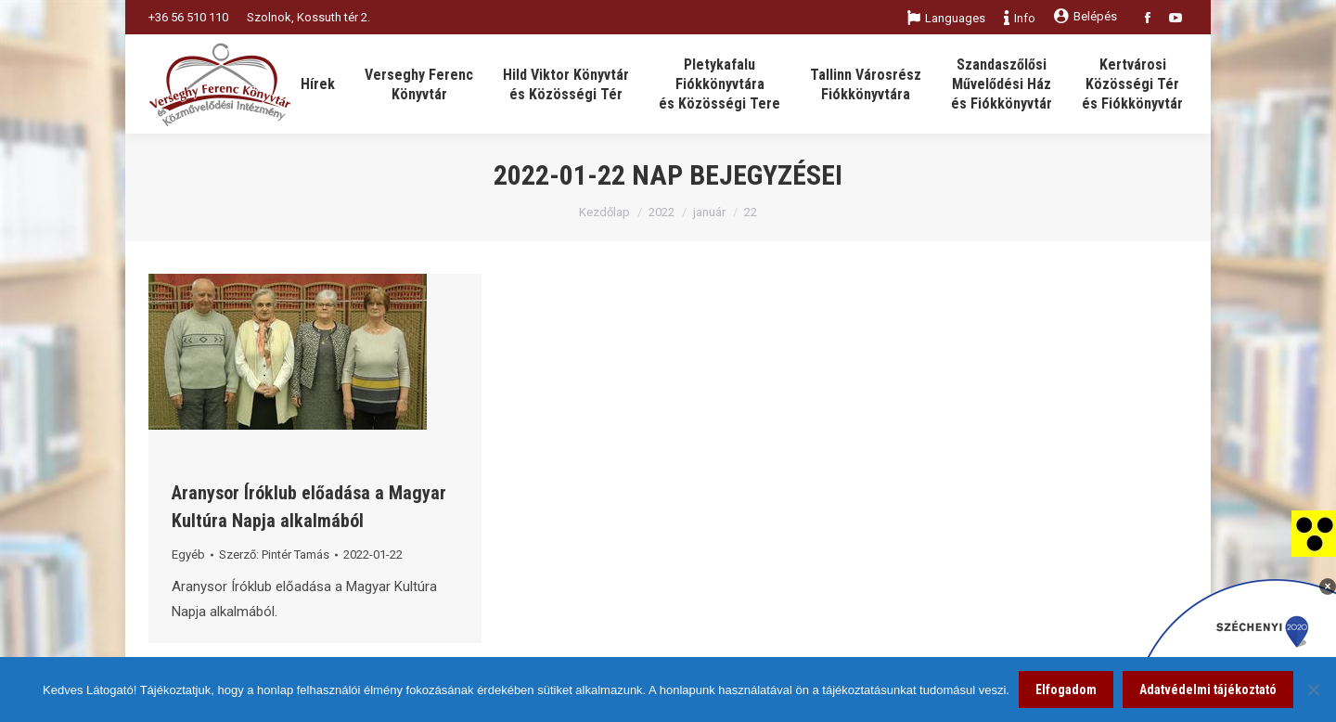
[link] (1313, 532)
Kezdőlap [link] (604, 212)
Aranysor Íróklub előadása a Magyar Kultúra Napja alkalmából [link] (309, 507)
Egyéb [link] (188, 554)
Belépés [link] (1085, 16)
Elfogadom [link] (1066, 689)
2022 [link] (661, 212)
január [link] (709, 212)
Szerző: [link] (274, 554)
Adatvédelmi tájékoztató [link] (1208, 689)
